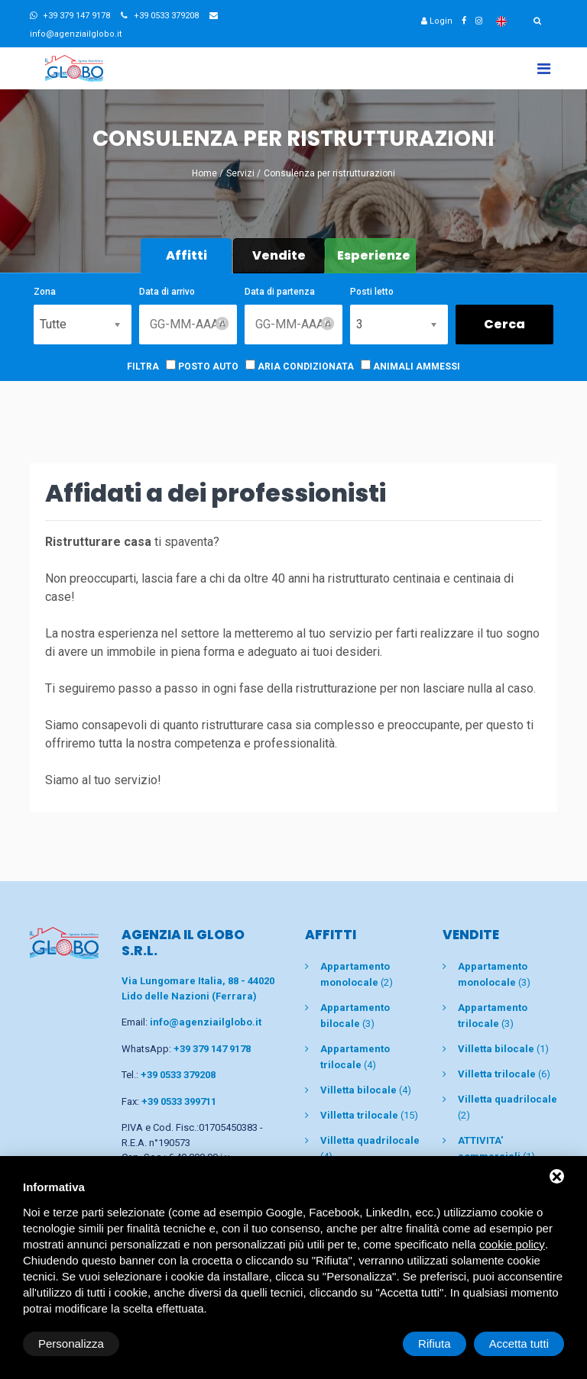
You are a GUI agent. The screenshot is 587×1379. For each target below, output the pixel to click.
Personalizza (71, 1343)
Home (204, 173)
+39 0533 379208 (160, 16)
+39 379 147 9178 (70, 16)
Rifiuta (434, 1343)
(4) (365, 1090)
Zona (45, 291)
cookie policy (512, 1244)
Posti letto (372, 291)
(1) (503, 1048)
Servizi (240, 173)
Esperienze (373, 255)
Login (436, 21)
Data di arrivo (167, 291)
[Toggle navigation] (543, 68)
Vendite (279, 255)
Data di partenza (280, 291)
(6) (504, 1074)
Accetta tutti (519, 1343)
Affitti (186, 255)
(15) (369, 1115)
